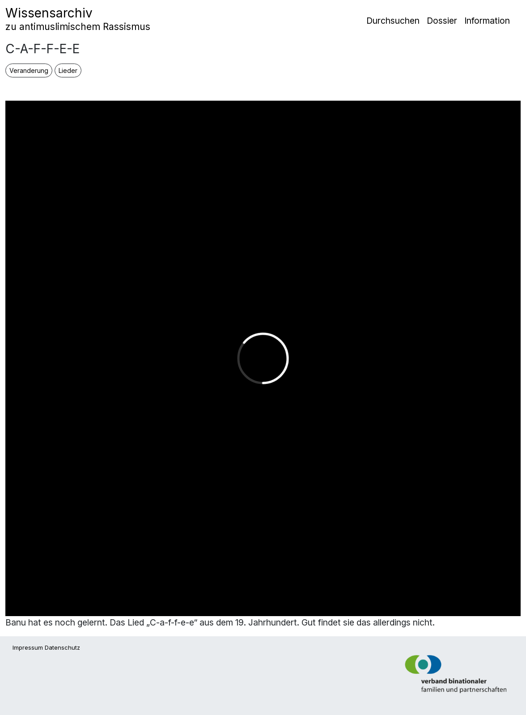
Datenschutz (62, 647)
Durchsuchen (393, 20)
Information (487, 20)
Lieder (68, 70)
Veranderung (28, 70)
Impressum (28, 647)
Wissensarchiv (77, 18)
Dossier (442, 20)
